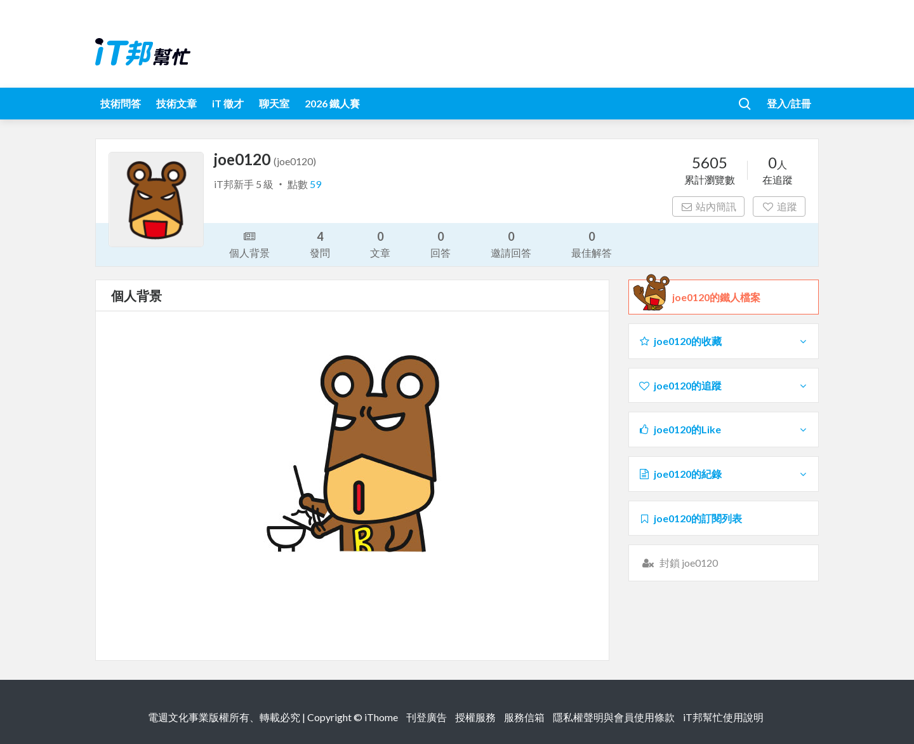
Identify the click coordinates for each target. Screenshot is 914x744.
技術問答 (120, 103)
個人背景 (249, 243)
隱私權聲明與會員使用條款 (614, 717)
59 (315, 184)
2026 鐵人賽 (332, 103)
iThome (381, 717)
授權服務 (475, 717)
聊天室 (274, 103)
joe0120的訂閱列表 (690, 518)
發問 (320, 244)
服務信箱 (524, 717)
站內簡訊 (708, 206)
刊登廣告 (426, 717)
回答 (440, 244)
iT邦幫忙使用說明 (723, 717)
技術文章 (176, 103)
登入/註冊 (789, 103)
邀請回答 (511, 244)
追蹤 (779, 206)
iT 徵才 (228, 103)
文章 (380, 244)
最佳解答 (591, 244)
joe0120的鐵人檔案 (716, 297)
